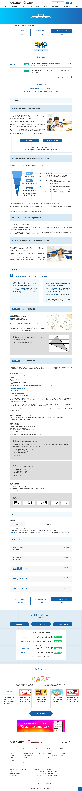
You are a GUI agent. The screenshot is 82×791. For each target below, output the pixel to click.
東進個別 (50, 753)
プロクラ (41, 34)
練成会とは (14, 6)
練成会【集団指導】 (20, 31)
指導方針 (12, 760)
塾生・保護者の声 (56, 6)
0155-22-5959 (45, 648)
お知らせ (6, 6)
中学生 (30, 6)
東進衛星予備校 (51, 751)
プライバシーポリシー (38, 783)
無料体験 (76, 6)
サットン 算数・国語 (62, 31)
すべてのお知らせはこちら (65, 77)
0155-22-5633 (45, 637)
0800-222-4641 (44, 641)
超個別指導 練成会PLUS (41, 31)
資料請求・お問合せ (52, 775)
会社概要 (12, 755)
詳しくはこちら (40, 713)
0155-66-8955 (45, 652)
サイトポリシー (28, 783)
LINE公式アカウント (65, 753)
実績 (62, 34)
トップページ (12, 748)
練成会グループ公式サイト (51, 783)
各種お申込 (50, 773)
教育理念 (12, 757)
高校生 (37, 6)
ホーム (11, 25)
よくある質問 (67, 6)
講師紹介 (63, 755)
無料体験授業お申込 (52, 771)
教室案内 (45, 6)
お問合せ (49, 769)
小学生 (22, 6)
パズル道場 (20, 34)
